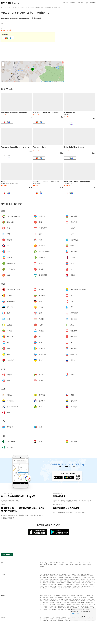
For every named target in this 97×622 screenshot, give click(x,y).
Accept (83, 616)
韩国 (55, 575)
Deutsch (61, 564)
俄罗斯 (82, 584)
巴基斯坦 (49, 577)
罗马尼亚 (45, 584)
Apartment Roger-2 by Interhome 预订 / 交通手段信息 (21, 18)
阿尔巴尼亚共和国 (54, 579)
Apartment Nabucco (40, 147)
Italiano (71, 564)
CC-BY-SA (61, 81)
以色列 (88, 574)
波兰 (90, 582)
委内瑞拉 (45, 588)
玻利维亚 (60, 586)
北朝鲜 (46, 579)
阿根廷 (54, 586)
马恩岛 (44, 582)
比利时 (78, 579)
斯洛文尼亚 (60, 584)
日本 (47, 575)
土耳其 (81, 577)
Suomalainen (78, 564)
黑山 (74, 582)
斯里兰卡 (70, 575)
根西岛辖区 (73, 581)
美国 (46, 586)
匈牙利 (82, 581)
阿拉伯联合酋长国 (44, 574)
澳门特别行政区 (85, 575)
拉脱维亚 (63, 582)
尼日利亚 (79, 588)
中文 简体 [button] (93, 2)
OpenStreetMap (49, 81)
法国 (65, 581)
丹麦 (47, 581)
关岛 (59, 588)
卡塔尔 (54, 577)
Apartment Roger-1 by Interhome (46, 112)
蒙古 (79, 575)
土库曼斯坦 (75, 577)
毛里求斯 (74, 588)
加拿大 (86, 584)
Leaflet (41, 81)
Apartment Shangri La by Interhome (15, 147)
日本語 (42, 563)
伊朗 (44, 575)
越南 (89, 577)
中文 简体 (58, 563)
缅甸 (75, 575)
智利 (64, 586)
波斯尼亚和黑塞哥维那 (69, 579)
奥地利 (61, 579)
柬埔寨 (51, 575)
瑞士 (88, 579)
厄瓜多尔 (80, 586)
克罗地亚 (88, 581)
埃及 (69, 588)
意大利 (49, 582)
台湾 (85, 577)
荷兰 (83, 582)
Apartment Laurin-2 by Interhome (46, 181)
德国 (44, 581)
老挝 (66, 575)
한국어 (63, 563)
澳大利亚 (54, 588)
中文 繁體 (52, 563)
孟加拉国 (64, 574)
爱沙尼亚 (52, 581)
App (86, 2)
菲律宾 (44, 577)
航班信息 (80, 2)
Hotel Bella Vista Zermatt (74, 147)
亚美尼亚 (52, 574)
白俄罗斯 (72, 584)
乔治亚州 (73, 574)
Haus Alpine (5, 181)
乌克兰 (77, 584)
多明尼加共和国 (88, 586)
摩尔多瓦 (69, 582)
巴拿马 (42, 586)
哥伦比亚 (69, 586)
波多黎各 (75, 586)
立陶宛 (53, 582)
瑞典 (55, 584)
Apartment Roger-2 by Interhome (25, 12)
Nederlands (43, 566)
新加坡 (66, 577)
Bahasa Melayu (74, 563)
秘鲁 (49, 588)
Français (55, 564)
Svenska (89, 564)
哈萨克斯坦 (60, 575)
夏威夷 (50, 586)
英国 (68, 581)
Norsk (84, 564)
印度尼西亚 (83, 574)
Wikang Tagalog (48, 564)
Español (66, 564)
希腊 (79, 581)
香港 (78, 574)
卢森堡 (58, 582)
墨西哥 (91, 584)
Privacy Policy (75, 613)
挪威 (86, 582)
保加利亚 (83, 579)
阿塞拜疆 (58, 574)
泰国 (70, 577)
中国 (68, 574)
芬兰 (61, 581)
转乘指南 (65, 2)
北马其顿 (78, 582)
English (47, 563)
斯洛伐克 (67, 584)
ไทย (68, 563)
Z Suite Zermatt (70, 112)
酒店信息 (73, 2)
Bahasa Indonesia (83, 563)
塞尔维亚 (50, 584)
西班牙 (57, 581)
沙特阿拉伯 (60, 577)
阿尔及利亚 (64, 588)
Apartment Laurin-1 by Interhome (77, 181)
